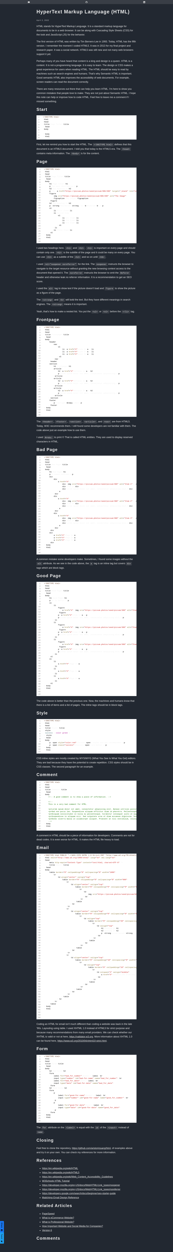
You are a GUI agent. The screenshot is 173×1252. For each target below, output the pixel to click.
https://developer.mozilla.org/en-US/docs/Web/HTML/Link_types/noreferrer (82, 1184)
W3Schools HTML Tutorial (56, 1176)
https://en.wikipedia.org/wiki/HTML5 (61, 1168)
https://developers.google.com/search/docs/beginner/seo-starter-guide (79, 1188)
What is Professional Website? (58, 1217)
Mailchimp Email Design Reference (61, 1193)
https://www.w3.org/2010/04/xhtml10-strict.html (82, 1036)
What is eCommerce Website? (58, 1213)
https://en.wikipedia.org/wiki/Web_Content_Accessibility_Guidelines (78, 1172)
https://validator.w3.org (81, 1032)
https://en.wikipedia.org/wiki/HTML (60, 1163)
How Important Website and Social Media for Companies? (73, 1221)
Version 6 (47, 1225)
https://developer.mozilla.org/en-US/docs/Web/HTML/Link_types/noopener (82, 1180)
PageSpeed (48, 1209)
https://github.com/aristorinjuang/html (92, 1143)
